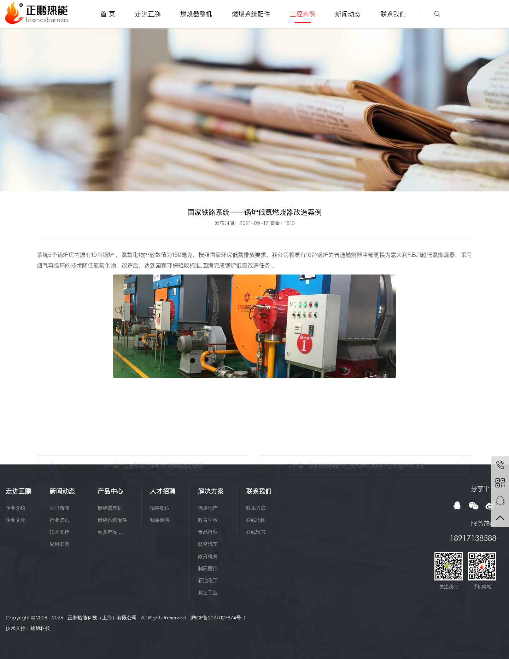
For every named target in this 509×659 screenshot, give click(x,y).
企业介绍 (15, 507)
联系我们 (393, 14)
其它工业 (208, 592)
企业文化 (15, 519)
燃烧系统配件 (251, 14)
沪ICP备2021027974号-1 (218, 617)
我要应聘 (160, 519)
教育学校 (208, 519)
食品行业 (208, 531)
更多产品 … (111, 531)
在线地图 (256, 519)
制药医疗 (208, 568)
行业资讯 (59, 519)
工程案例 (302, 14)
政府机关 (208, 556)
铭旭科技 (40, 628)
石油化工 (208, 580)
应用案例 (59, 544)
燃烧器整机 (196, 14)
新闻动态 (348, 14)
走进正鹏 (147, 14)
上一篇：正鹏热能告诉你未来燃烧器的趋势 (153, 498)
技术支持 (59, 531)
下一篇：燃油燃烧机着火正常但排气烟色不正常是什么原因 (356, 498)
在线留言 (256, 531)
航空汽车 (208, 544)
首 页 (107, 14)
